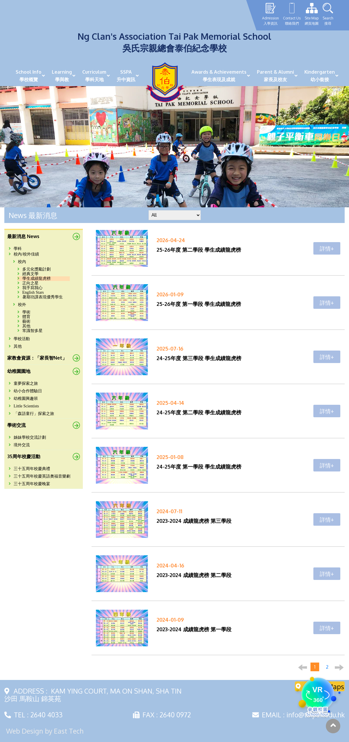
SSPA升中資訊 (126, 75)
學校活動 (19, 339)
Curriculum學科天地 (94, 75)
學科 (15, 248)
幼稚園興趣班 (23, 398)
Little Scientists (24, 406)
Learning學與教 (62, 75)
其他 (15, 346)
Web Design (24, 731)
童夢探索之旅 (23, 383)
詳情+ (327, 248)
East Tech (68, 731)
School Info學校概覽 (28, 75)
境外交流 (19, 445)
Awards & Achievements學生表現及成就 (218, 75)
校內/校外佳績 (24, 254)
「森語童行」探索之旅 (31, 413)
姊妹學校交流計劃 (27, 437)
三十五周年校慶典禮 (29, 469)
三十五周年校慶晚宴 (29, 484)
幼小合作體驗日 (25, 391)
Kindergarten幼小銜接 (319, 75)
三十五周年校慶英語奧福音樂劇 (39, 476)
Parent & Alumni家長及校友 (275, 75)
